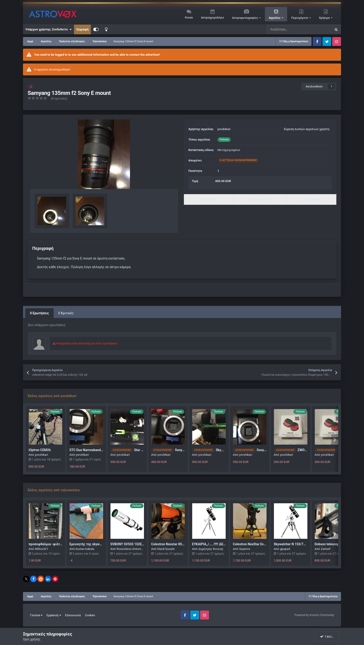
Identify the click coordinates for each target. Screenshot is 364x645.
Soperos (244, 549)
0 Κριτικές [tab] (66, 313)
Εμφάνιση (54, 615)
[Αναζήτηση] (287, 29)
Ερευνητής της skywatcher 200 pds (95, 544)
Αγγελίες (275, 17)
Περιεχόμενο (300, 17)
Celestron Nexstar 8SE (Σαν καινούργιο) (180, 544)
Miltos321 (41, 549)
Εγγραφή (82, 29)
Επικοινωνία (73, 615)
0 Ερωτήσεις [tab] (39, 313)
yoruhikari (224, 129)
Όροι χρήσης (31, 639)
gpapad (285, 549)
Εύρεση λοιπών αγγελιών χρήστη (306, 129)
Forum (189, 17)
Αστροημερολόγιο (212, 17)
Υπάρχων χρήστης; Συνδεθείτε (48, 29)
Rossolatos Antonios (130, 549)
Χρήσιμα (324, 17)
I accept (328, 636)
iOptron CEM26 (40, 450)
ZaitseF (326, 549)
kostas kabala (85, 549)
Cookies (90, 615)
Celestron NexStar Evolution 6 (254, 544)
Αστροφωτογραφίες (245, 17)
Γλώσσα (36, 615)
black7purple (166, 549)
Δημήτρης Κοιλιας (210, 549)
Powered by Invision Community (314, 615)
